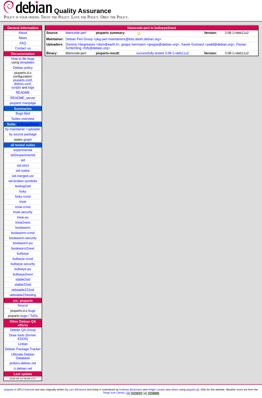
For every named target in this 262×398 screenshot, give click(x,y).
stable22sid (23, 284)
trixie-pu (23, 217)
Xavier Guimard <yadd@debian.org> (207, 44)
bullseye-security (23, 264)
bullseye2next (28, 124)
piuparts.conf (22, 80)
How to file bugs (23, 58)
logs (31, 87)
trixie (22, 201)
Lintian (23, 344)
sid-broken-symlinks (22, 181)
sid (23, 160)
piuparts (8, 389)
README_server (22, 98)
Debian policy (23, 67)
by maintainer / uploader (22, 129)
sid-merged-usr (23, 176)
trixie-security (22, 212)
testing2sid (23, 186)
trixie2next (22, 222)
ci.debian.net (22, 368)
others (174, 389)
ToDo (34, 316)
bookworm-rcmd (23, 233)
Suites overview (22, 118)
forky (22, 191)
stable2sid (23, 279)
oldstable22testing (23, 295)
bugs (31, 310)
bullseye (23, 253)
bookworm (22, 227)
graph (28, 139)
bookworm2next (22, 248)
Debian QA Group (23, 330)
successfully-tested (150, 53)
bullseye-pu (23, 269)
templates (27, 62)
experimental (22, 150)
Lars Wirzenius (77, 389)
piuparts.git (192, 389)
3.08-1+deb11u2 (177, 53)
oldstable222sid (22, 290)
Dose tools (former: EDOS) (23, 337)
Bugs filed (23, 113)
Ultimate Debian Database (23, 356)
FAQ (23, 43)
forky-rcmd (23, 196)
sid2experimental (22, 155)
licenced (29, 389)
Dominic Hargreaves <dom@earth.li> (92, 44)
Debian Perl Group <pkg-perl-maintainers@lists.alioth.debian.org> (113, 39)
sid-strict (23, 165)
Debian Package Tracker (23, 349)
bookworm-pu (23, 243)
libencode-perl (76, 33)
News (23, 38)
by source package (23, 134)
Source (23, 305)
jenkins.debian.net (23, 363)
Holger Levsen (156, 389)
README (23, 92)
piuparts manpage (23, 103)
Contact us (22, 48)
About (23, 33)
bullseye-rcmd (23, 259)
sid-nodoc (23, 170)
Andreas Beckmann (130, 389)
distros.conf (22, 84)
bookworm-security (23, 238)
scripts (16, 87)
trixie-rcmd (22, 207)
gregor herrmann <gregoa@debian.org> (150, 44)
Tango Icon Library (113, 392)
